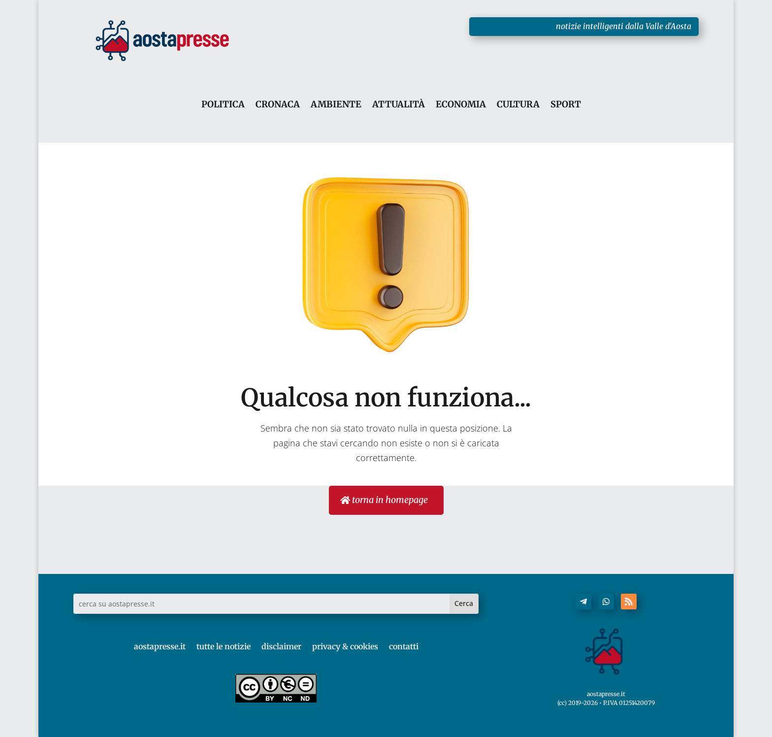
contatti (403, 646)
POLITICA (223, 105)
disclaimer (281, 646)
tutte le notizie (223, 646)
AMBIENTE (336, 105)
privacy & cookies (345, 646)
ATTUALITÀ (398, 105)
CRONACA (278, 105)
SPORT (565, 105)
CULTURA (518, 105)
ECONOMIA (461, 105)
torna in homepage (390, 499)
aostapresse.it (160, 646)
